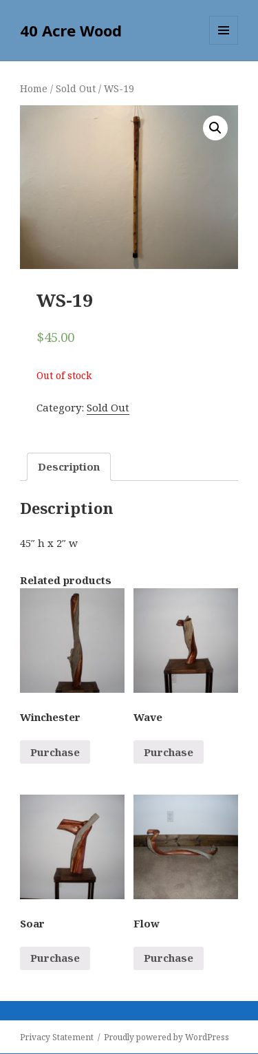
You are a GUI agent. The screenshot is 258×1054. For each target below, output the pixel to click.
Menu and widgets (224, 44)
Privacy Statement (57, 1037)
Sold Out (76, 88)
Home (33, 88)
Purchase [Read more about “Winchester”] (55, 752)
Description (69, 466)
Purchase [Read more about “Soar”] (55, 958)
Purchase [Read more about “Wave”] (168, 752)
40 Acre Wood (71, 30)
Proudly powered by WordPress (166, 1037)
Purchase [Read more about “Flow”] (168, 958)
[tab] (69, 467)
